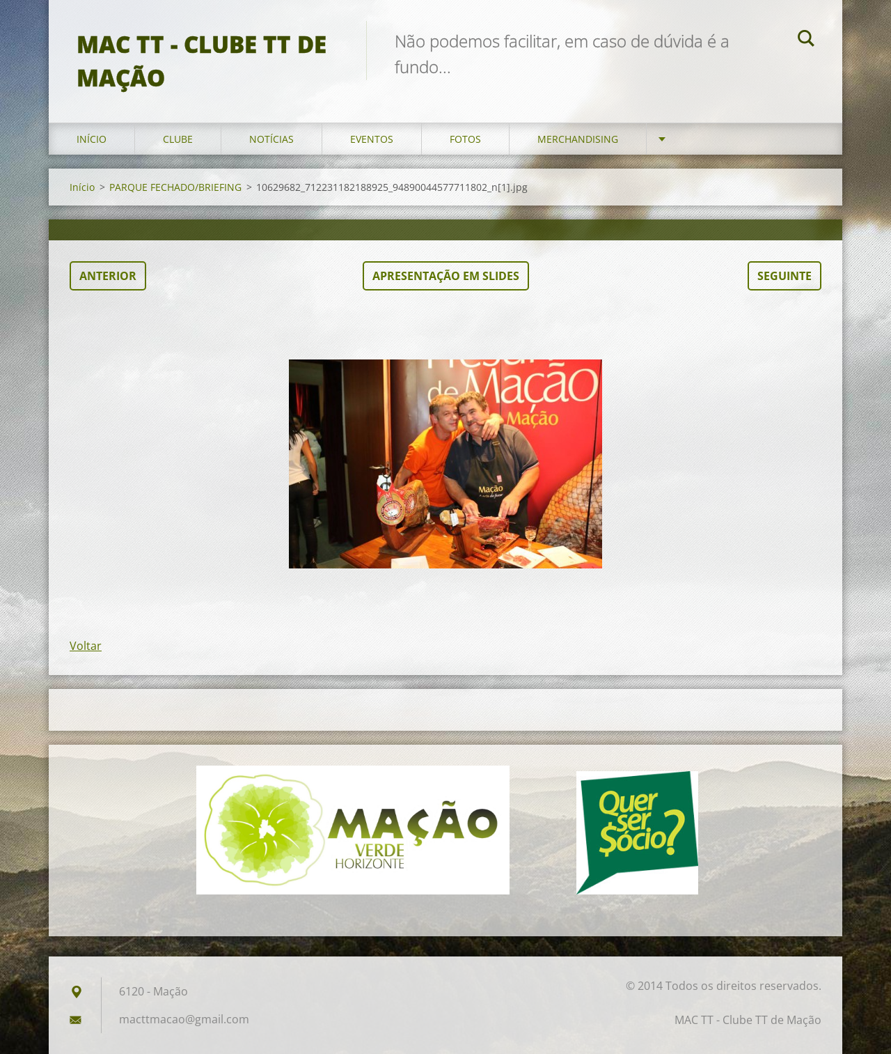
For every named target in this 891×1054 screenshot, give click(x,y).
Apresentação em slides (445, 276)
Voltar (86, 645)
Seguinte (784, 276)
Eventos (371, 139)
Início (92, 139)
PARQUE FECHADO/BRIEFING (175, 187)
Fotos (465, 139)
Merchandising (577, 139)
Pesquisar (806, 40)
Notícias (271, 139)
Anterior (107, 276)
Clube (178, 139)
